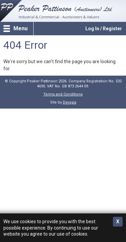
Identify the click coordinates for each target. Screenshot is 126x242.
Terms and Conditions (63, 94)
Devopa (69, 102)
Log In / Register (103, 28)
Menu (20, 28)
